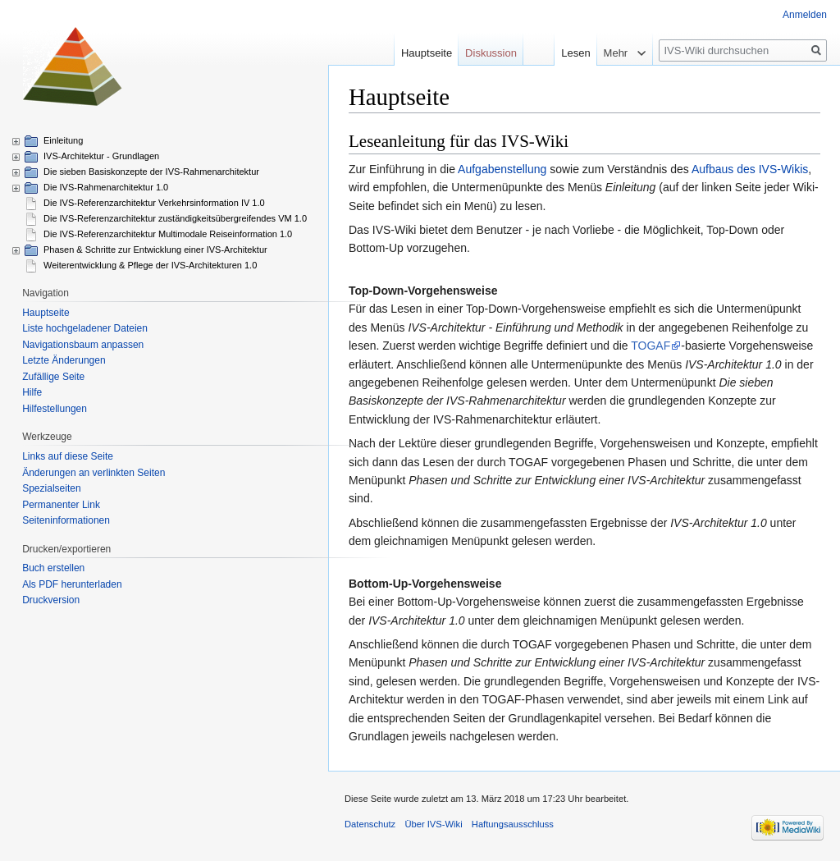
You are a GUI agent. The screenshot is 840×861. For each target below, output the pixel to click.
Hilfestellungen (54, 408)
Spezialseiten (51, 488)
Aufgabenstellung (502, 169)
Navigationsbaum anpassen (83, 344)
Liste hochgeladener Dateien (85, 328)
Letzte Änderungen (63, 360)
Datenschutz (370, 824)
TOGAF (650, 345)
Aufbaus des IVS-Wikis (750, 169)
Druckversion (51, 600)
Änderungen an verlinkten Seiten (93, 473)
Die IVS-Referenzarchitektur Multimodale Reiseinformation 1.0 (167, 234)
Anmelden (805, 15)
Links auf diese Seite (67, 456)
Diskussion (491, 53)
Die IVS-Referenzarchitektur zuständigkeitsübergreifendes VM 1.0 (175, 218)
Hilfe (32, 392)
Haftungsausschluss (513, 824)
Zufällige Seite (53, 376)
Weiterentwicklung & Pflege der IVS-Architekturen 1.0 (150, 265)
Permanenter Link (61, 505)
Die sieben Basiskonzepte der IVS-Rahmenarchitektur (151, 171)
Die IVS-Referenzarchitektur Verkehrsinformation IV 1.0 (154, 203)
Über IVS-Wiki (433, 824)
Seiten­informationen (66, 520)
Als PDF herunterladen (71, 584)
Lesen (555, 53)
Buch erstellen (53, 568)
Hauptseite (426, 53)
